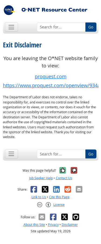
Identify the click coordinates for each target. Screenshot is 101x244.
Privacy (53, 224)
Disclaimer (70, 224)
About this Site (34, 224)
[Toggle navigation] (11, 27)
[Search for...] (61, 27)
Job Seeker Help (41, 178)
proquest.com (51, 76)
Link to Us (39, 197)
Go (90, 27)
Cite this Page (59, 197)
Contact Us (64, 178)
